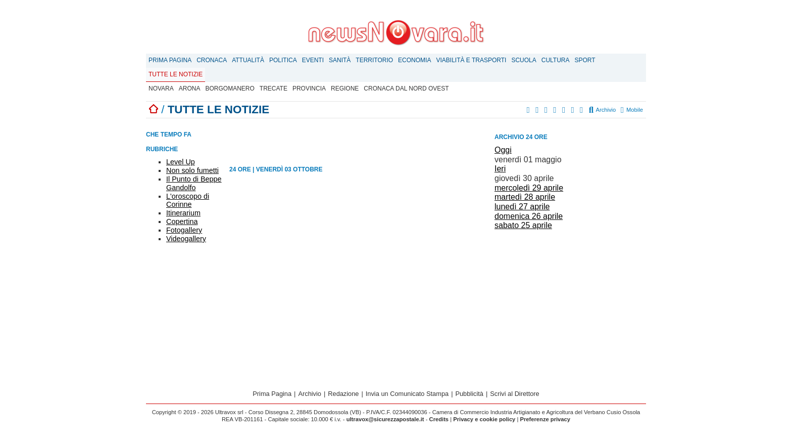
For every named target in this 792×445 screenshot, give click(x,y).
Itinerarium (183, 213)
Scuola (523, 60)
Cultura (555, 60)
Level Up (180, 162)
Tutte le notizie (175, 74)
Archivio (602, 110)
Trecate (273, 88)
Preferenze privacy (545, 419)
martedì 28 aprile (524, 197)
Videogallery (186, 239)
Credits (439, 419)
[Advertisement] (570, 304)
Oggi (503, 150)
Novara (161, 88)
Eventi (313, 60)
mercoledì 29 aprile (528, 188)
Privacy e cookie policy (484, 419)
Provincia (309, 88)
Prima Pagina (169, 60)
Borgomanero (229, 88)
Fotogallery (184, 230)
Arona (190, 88)
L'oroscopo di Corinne (187, 200)
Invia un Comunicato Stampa (407, 393)
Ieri (500, 168)
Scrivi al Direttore (514, 393)
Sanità (340, 60)
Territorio (374, 60)
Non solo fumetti (192, 170)
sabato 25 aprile (523, 225)
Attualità (248, 60)
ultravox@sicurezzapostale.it (385, 419)
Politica (283, 60)
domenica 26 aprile (528, 216)
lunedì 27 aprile (522, 206)
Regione (345, 88)
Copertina (181, 221)
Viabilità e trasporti (471, 60)
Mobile (632, 110)
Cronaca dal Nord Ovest (406, 88)
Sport (585, 60)
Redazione (343, 393)
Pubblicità (469, 393)
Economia (414, 60)
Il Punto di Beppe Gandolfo (194, 183)
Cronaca (211, 60)
